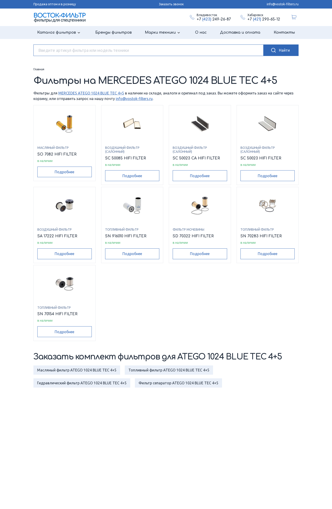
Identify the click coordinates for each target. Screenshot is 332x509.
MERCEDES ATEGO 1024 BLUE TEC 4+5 (91, 93)
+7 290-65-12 (263, 19)
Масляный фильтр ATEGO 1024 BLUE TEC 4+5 (76, 370)
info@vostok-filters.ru (283, 4)
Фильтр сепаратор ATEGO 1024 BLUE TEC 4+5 (178, 383)
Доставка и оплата (240, 32)
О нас (201, 32)
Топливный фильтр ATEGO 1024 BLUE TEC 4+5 (168, 370)
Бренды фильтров (113, 32)
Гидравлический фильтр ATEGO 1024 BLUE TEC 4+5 (82, 383)
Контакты (284, 32)
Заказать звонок (171, 4)
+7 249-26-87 (214, 19)
